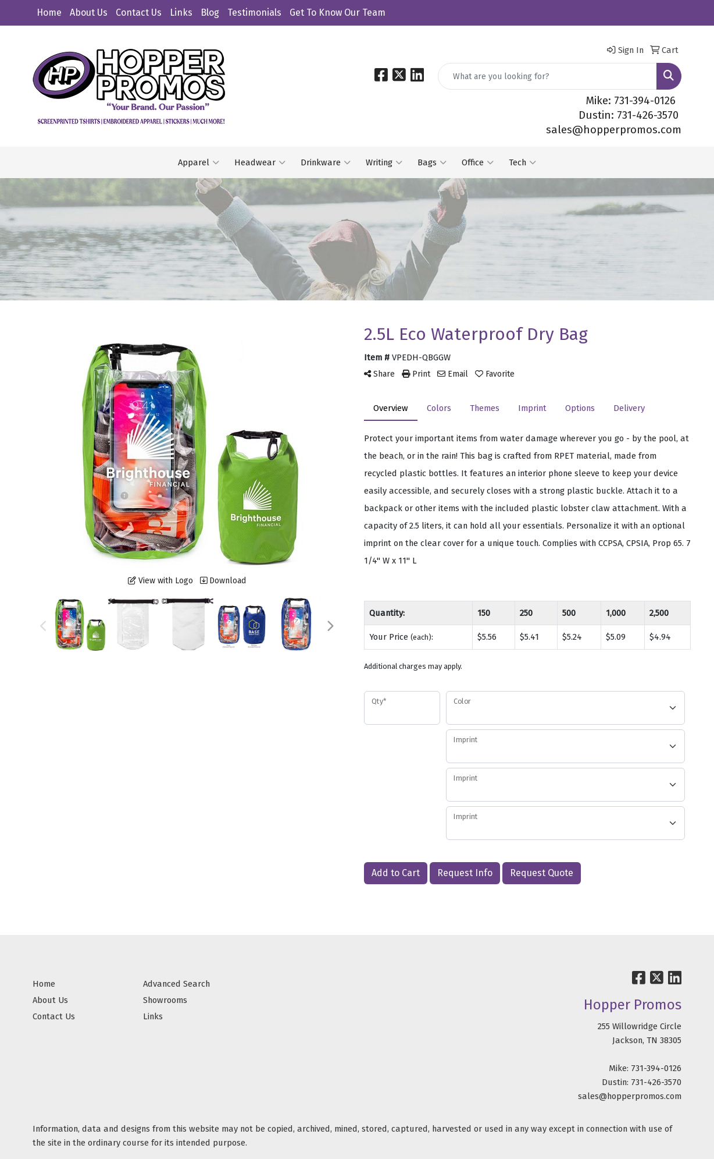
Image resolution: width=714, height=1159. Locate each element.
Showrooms (165, 1000)
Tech (522, 162)
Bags (432, 162)
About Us (89, 12)
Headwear (259, 162)
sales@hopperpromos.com (613, 129)
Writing (384, 162)
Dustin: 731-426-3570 (629, 115)
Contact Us (139, 12)
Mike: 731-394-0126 (631, 100)
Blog (210, 12)
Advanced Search (176, 984)
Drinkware (326, 162)
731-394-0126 (656, 1068)
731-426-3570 (656, 1082)
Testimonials (254, 12)
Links (181, 12)
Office (478, 162)
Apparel (198, 162)
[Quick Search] (547, 76)
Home (49, 12)
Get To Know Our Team (337, 12)
